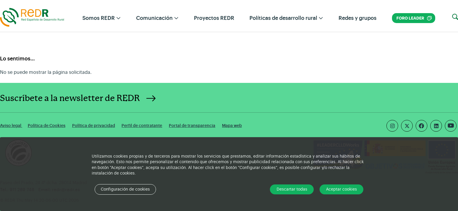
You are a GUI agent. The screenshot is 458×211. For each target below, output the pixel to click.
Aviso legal (11, 125)
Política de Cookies (46, 125)
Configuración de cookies (125, 189)
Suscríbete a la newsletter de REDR (70, 98)
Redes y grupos (358, 18)
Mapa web (232, 125)
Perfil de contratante (142, 125)
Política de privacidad (93, 125)
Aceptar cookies (341, 189)
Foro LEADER (414, 18)
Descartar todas (292, 189)
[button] (455, 17)
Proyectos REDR (214, 18)
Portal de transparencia (192, 125)
